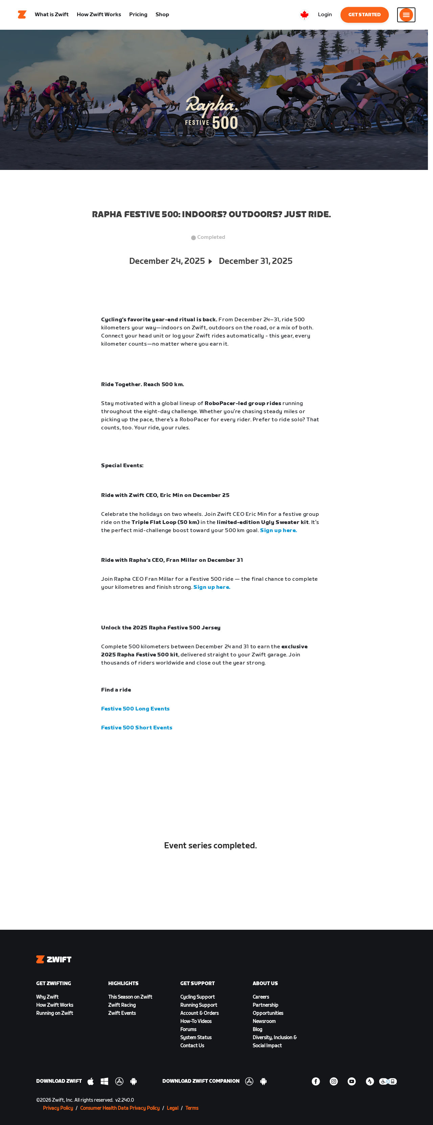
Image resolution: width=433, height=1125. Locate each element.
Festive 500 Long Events (135, 709)
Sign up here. (278, 531)
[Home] (22, 15)
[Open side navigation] (406, 15)
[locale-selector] (304, 15)
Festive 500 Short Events (136, 728)
